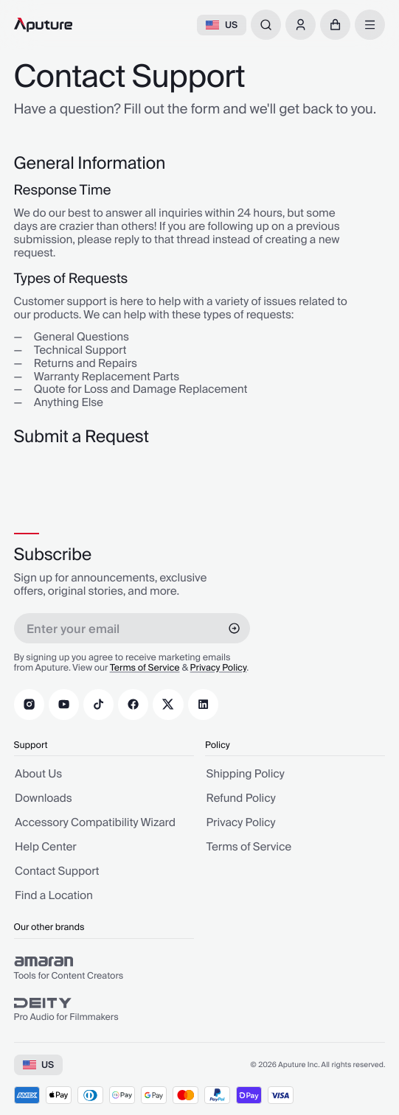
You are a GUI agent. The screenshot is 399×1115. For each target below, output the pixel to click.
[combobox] (266, 25)
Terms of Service (145, 668)
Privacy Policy (218, 668)
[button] (335, 25)
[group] (104, 968)
